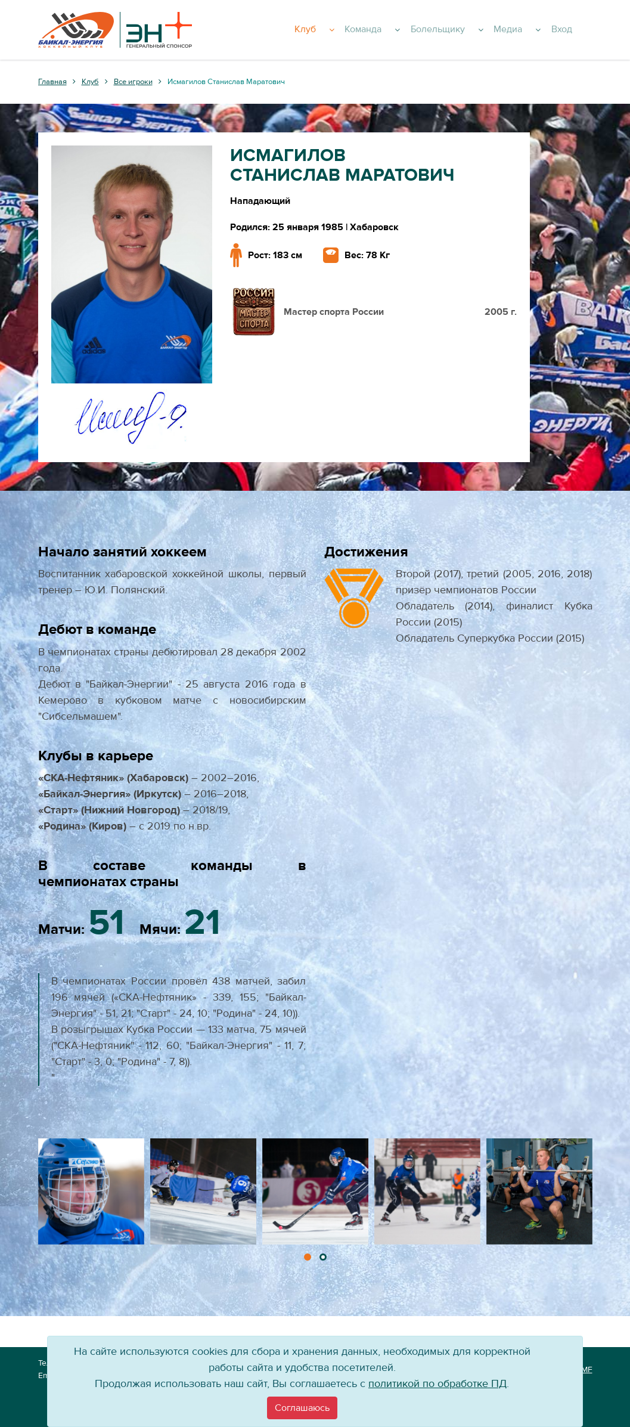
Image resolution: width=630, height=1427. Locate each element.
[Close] (302, 1408)
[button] (307, 1257)
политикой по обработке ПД (437, 1384)
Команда (404, 30)
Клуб (352, 30)
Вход (576, 30)
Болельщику (472, 30)
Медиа (536, 30)
